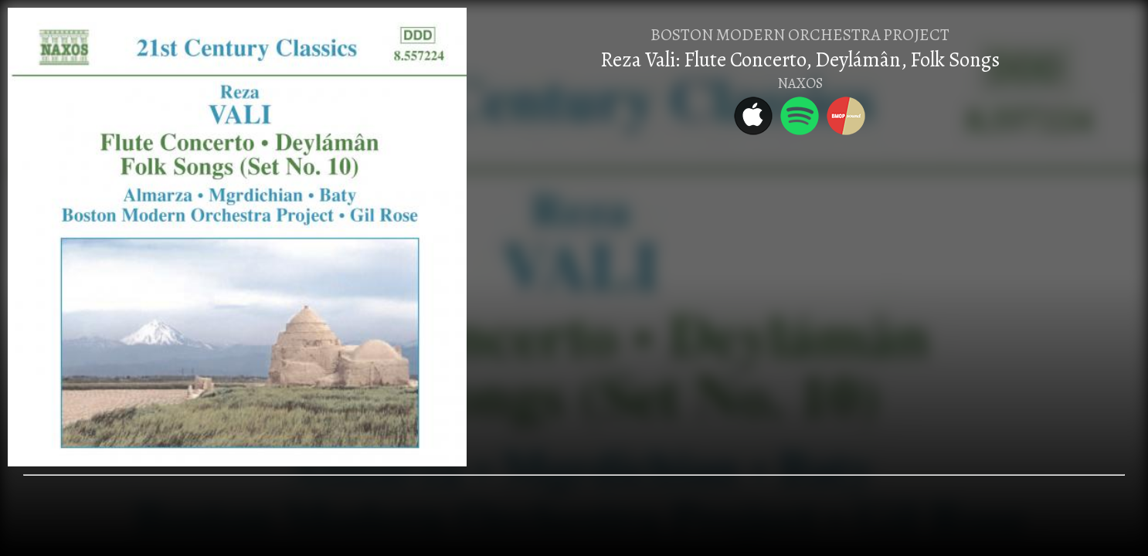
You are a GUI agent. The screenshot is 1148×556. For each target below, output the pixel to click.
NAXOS (800, 83)
